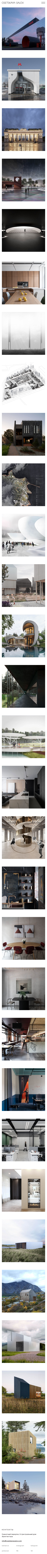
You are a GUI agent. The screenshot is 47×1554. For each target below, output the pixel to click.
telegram (34, 1546)
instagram (20, 1546)
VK (32, 1551)
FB (17, 1551)
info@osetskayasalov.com (12, 1541)
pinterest (5, 1551)
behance (5, 1546)
